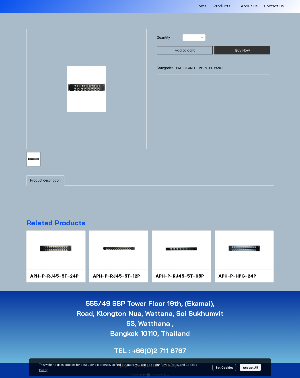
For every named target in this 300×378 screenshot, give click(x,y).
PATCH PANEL (186, 68)
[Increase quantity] (202, 37)
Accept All (250, 367)
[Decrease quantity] (186, 37)
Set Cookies (224, 367)
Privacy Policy (170, 364)
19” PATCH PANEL (211, 68)
